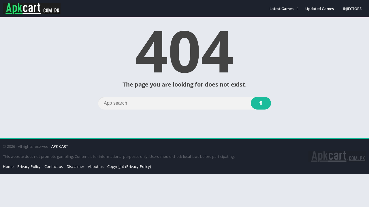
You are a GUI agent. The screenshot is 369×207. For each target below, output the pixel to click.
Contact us (53, 166)
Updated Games (319, 8)
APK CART (59, 146)
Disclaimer (75, 166)
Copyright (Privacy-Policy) (129, 166)
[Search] (184, 103)
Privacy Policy (29, 166)
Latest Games (281, 8)
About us (95, 166)
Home (8, 166)
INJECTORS (352, 8)
